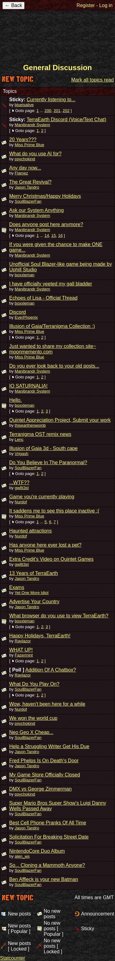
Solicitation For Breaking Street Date (49, 836)
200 (47, 110)
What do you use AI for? (35, 153)
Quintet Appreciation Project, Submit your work (60, 420)
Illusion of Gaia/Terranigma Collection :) (52, 326)
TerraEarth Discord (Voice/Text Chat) (66, 119)
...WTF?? (19, 482)
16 (60, 235)
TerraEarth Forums (58, 36)
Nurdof (21, 502)
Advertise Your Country (34, 601)
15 (53, 235)
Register (86, 5)
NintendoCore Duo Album (37, 851)
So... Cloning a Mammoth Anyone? (47, 865)
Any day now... (25, 167)
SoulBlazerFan (28, 201)
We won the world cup (33, 718)
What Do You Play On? (34, 684)
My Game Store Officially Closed (44, 774)
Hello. (15, 400)
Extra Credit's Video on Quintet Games (51, 559)
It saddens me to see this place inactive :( (54, 510)
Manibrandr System (32, 124)
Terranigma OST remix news (40, 434)
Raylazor (23, 641)
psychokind (25, 159)
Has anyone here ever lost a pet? (45, 545)
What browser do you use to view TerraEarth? (58, 615)
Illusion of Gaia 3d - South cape (43, 448)
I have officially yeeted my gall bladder (50, 283)
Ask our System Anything (36, 210)
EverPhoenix (26, 317)
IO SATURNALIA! (28, 386)
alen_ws (22, 856)
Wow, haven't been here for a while (47, 704)
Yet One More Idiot (32, 592)
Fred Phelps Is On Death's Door (44, 760)
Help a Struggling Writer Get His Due (49, 746)
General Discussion (57, 67)
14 (46, 235)
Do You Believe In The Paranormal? (48, 462)
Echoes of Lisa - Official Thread (43, 298)
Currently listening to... (51, 99)
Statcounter (12, 958)
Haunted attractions (30, 530)
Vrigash (22, 453)
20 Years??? (22, 139)
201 (57, 110)
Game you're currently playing (41, 496)
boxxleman (24, 275)
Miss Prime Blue (29, 144)
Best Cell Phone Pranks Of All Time (47, 822)
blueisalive (24, 104)
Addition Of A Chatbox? (50, 669)
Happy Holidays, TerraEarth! (40, 635)
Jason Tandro (27, 187)
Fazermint (24, 655)
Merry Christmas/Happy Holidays (45, 196)
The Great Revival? (30, 182)
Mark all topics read (92, 79)
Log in (106, 5)
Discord (17, 312)
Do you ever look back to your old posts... (54, 366)
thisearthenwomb (30, 425)
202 (66, 110)
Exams (16, 587)
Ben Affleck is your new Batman (43, 879)
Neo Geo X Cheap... (31, 732)
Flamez (21, 173)
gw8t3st (22, 487)
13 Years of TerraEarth (33, 573)
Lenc (19, 439)
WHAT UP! (21, 649)
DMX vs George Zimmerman (40, 789)
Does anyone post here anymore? (46, 224)
